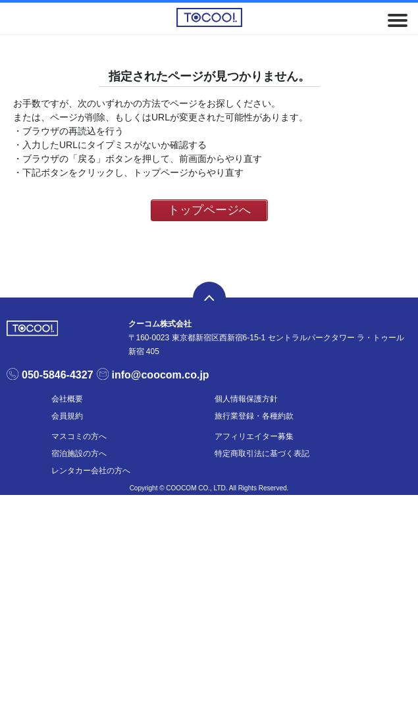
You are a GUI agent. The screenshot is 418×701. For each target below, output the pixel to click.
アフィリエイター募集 (254, 436)
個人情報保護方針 (246, 398)
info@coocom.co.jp (160, 374)
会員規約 (67, 416)
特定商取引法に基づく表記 (262, 453)
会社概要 (67, 398)
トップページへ (209, 210)
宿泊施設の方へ (79, 453)
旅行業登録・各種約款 (254, 416)
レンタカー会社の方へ (90, 470)
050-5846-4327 (57, 374)
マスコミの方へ (79, 436)
